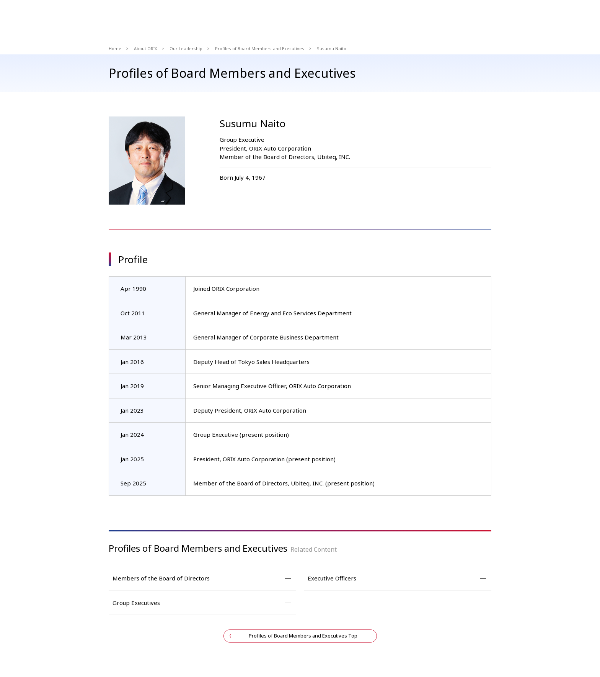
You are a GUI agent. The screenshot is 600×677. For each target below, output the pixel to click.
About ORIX (145, 48)
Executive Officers (332, 578)
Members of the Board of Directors (161, 578)
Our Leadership (186, 48)
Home (115, 48)
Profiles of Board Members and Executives (259, 48)
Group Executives (136, 603)
